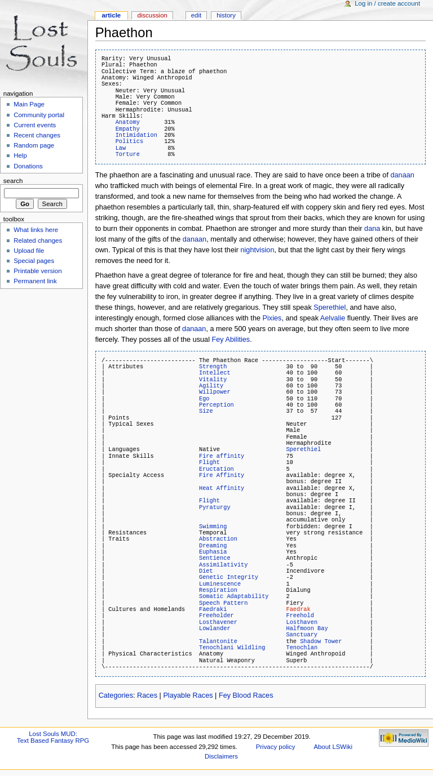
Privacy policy (275, 746)
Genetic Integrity (228, 577)
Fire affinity (221, 456)
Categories (116, 695)
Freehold (299, 615)
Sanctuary (301, 635)
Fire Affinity (221, 475)
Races (147, 695)
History (226, 15)
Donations (28, 166)
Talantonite (218, 641)
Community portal (39, 115)
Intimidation (136, 135)
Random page (34, 145)
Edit (196, 15)
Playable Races (188, 695)
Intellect (215, 373)
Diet (206, 571)
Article (111, 15)
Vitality (213, 379)
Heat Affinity (221, 488)
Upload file (29, 250)
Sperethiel (329, 307)
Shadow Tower (321, 641)
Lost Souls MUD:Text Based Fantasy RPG (53, 737)
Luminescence (220, 584)
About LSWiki (332, 746)
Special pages (34, 260)
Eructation (216, 469)
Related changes (38, 240)
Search (13, 180)
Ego (204, 399)
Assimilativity (223, 565)
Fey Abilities (231, 340)
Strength (213, 367)
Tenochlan (301, 648)
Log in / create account (387, 3)
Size (206, 411)
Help (20, 155)
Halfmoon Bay (307, 628)
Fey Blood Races (246, 695)
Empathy (128, 129)
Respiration (218, 590)
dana (372, 229)
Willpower (215, 392)
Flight (209, 462)
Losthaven (301, 622)
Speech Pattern (223, 603)
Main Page (29, 104)
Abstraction (218, 539)
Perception (216, 405)
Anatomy (128, 122)
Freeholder (216, 615)
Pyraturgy (215, 507)
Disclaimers (221, 756)
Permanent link (35, 281)
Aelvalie (332, 318)
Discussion (152, 15)
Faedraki (213, 609)
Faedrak (298, 609)
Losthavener (218, 622)
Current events (35, 125)
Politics (129, 141)
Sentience (215, 558)
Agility (211, 386)
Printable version (37, 270)
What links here (36, 229)
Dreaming (213, 546)
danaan (402, 175)
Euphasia (213, 552)
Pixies (272, 318)
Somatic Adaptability (234, 596)
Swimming (213, 526)
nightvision (258, 250)
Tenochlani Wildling (232, 648)
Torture (128, 154)
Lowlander (215, 628)
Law (121, 148)
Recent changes (37, 135)
